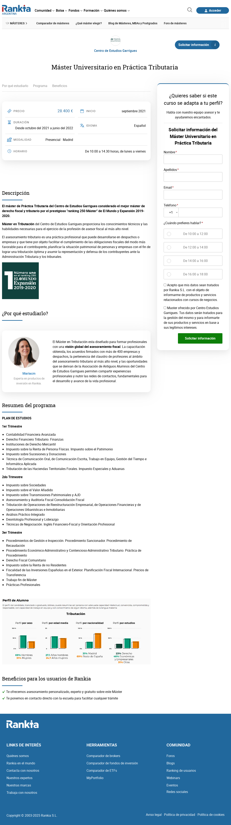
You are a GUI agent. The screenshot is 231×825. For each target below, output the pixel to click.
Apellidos (170, 169)
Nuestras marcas (19, 785)
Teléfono (170, 205)
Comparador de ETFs (102, 770)
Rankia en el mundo (21, 763)
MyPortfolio (95, 777)
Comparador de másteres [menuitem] (52, 23)
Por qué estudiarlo (15, 86)
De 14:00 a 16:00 (195, 260)
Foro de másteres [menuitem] (175, 23)
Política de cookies (211, 814)
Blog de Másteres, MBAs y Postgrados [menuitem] (132, 23)
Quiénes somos (18, 755)
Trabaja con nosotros (22, 792)
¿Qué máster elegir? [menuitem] (89, 23)
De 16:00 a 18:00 (195, 274)
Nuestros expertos (19, 777)
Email (168, 187)
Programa (40, 86)
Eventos (172, 785)
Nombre (169, 152)
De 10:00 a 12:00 (195, 233)
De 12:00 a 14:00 (195, 247)
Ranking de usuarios (181, 770)
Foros (171, 755)
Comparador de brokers (103, 755)
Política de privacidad (179, 814)
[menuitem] (44, 10)
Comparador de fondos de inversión (112, 763)
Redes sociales (177, 791)
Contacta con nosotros (23, 770)
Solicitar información (198, 44)
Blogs (171, 763)
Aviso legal (154, 814)
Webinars (173, 777)
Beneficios (59, 86)
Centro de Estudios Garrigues (115, 50)
